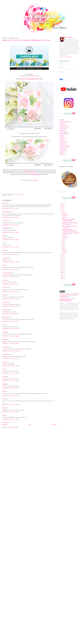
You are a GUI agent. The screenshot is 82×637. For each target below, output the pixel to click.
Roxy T (3, 369)
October (64, 217)
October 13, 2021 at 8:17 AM (10, 276)
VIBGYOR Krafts (63, 293)
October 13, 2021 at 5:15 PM (10, 306)
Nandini (4, 295)
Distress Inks (62, 128)
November (64, 215)
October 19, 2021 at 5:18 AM (10, 411)
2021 (62, 211)
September (64, 236)
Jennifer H (4, 361)
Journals (61, 137)
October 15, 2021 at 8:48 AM (10, 365)
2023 (62, 208)
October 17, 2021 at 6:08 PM (10, 388)
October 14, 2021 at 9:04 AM (10, 336)
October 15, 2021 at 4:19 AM (10, 358)
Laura (3, 202)
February (64, 250)
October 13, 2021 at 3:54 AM (10, 254)
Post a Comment (5, 422)
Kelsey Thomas (5, 309)
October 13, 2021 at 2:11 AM (10, 239)
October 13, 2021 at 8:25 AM (10, 284)
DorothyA (4, 332)
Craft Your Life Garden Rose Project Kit (30, 78)
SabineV (4, 384)
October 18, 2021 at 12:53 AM (10, 395)
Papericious (62, 140)
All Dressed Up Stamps (65, 121)
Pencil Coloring (63, 142)
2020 (62, 254)
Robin (3, 265)
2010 (62, 274)
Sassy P (4, 398)
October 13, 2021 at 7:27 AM (10, 269)
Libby (3, 415)
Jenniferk (4, 250)
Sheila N (4, 407)
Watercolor (62, 154)
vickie (3, 235)
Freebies (61, 130)
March (63, 248)
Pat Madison (5, 257)
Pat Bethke (4, 339)
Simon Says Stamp (64, 147)
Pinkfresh (62, 144)
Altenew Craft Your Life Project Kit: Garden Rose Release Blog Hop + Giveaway (26, 40)
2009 (62, 276)
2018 (62, 258)
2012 (62, 270)
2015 (62, 264)
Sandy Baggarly (5, 354)
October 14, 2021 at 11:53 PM (11, 350)
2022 (62, 210)
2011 (62, 272)
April (63, 246)
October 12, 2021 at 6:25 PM (10, 208)
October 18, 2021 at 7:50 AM (10, 404)
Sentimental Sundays (64, 145)
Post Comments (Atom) (13, 427)
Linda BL (4, 280)
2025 (62, 206)
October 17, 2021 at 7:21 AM (10, 380)
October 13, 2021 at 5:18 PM (10, 313)
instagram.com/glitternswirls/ (66, 300)
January (64, 252)
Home (29, 424)
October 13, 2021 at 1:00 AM (10, 224)
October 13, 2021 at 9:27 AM (10, 291)
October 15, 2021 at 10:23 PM (11, 373)
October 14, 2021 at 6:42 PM (10, 343)
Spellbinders (62, 149)
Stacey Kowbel (5, 317)
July (63, 240)
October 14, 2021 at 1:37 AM (10, 328)
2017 (62, 260)
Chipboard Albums (64, 126)
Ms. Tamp (4, 376)
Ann (3, 324)
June (63, 242)
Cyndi (3, 391)
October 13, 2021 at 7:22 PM (10, 321)
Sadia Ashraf (5, 302)
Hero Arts (62, 135)
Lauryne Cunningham (7, 272)
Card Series (62, 125)
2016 (62, 262)
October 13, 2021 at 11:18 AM (10, 299)
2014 (62, 266)
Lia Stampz (62, 138)
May (63, 244)
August (64, 238)
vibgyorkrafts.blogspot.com (65, 299)
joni (3, 243)
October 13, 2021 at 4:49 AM (10, 261)
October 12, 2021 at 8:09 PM (10, 217)
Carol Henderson (6, 211)
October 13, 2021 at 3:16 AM (10, 247)
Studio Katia (62, 150)
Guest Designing (63, 132)
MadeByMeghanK (6, 228)
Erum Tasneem (69, 37)
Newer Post (4, 424)
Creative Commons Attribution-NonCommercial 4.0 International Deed (69, 295)
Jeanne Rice (5, 287)
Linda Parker (35, 180)
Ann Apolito (4, 220)
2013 (62, 268)
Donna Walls (5, 346)
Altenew (8, 195)
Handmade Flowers (64, 133)
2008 (62, 278)
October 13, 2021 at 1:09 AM (10, 232)
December (64, 213)
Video (61, 152)
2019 (62, 256)
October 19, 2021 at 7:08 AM (10, 419)
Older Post (54, 424)
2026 (62, 204)
